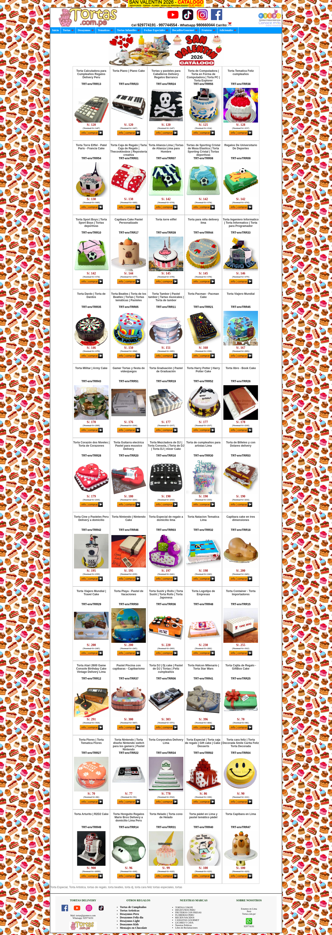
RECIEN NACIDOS (184, 917)
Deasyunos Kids (129, 924)
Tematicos (105, 30)
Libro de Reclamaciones (186, 927)
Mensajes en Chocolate (133, 927)
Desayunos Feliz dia (131, 917)
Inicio (55, 30)
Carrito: (224, 25)
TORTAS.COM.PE (184, 907)
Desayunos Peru (129, 914)
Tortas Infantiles (128, 30)
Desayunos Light (130, 921)
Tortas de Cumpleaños (133, 907)
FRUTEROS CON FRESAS (188, 912)
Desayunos (86, 30)
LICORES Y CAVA (184, 922)
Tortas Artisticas (129, 910)
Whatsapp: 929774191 (83, 918)
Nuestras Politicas (183, 925)
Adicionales (227, 30)
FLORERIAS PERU (184, 915)
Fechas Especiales (156, 30)
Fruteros (208, 30)
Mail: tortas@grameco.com (83, 915)
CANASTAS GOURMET (187, 920)
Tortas (68, 30)
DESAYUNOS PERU (185, 910)
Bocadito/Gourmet (185, 30)
